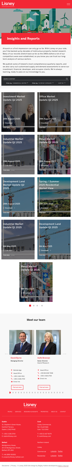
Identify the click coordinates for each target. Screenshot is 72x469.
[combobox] (20, 83)
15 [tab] (48, 392)
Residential (41, 456)
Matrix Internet (63, 465)
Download (8, 123)
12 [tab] (40, 392)
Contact (63, 411)
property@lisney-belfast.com (14, 457)
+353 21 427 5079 (45, 434)
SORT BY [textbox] (61, 83)
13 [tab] (43, 392)
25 (41, 305)
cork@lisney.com (45, 436)
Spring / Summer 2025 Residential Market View (49, 185)
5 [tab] (21, 392)
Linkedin (54, 451)
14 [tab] (45, 392)
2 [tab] (13, 392)
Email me (17, 382)
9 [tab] (32, 392)
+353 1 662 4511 (19, 376)
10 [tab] (35, 392)
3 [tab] (16, 392)
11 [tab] (37, 392)
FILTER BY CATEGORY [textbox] (45, 83)
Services (18, 411)
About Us (54, 411)
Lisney (39, 447)
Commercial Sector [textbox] (19, 83)
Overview (6, 128)
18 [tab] (56, 392)
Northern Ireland (43, 442)
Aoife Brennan (43, 358)
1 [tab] (10, 392)
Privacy (13, 465)
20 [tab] (61, 392)
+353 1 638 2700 (19, 379)
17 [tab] (53, 392)
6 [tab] (24, 392)
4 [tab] (19, 392)
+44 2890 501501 (9, 454)
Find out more (17, 387)
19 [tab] (59, 392)
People (10, 411)
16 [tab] (51, 392)
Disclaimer (5, 465)
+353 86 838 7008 (46, 373)
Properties (44, 411)
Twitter (60, 451)
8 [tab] (29, 392)
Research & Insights (31, 411)
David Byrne (16, 358)
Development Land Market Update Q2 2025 (14, 185)
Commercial (41, 451)
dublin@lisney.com (10, 436)
